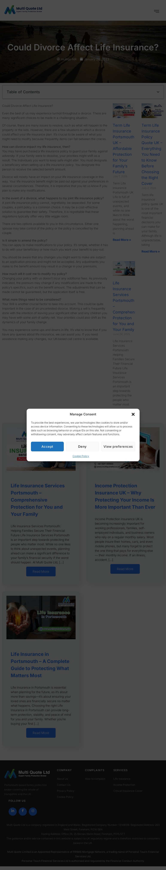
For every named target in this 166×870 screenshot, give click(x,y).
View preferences (118, 446)
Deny (82, 446)
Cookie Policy (81, 456)
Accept (47, 446)
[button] (133, 414)
